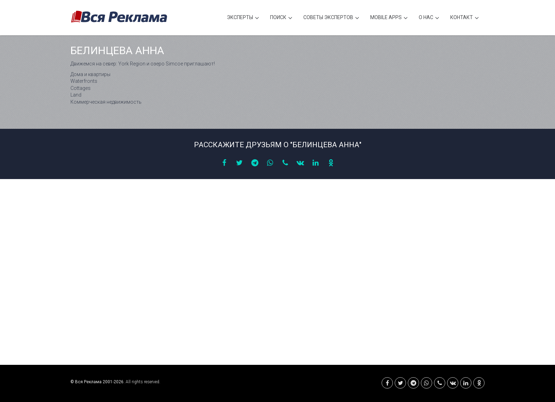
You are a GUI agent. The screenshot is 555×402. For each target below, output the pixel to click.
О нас (429, 18)
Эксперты (243, 18)
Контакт (464, 18)
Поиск (281, 18)
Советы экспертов (331, 18)
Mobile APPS (389, 18)
